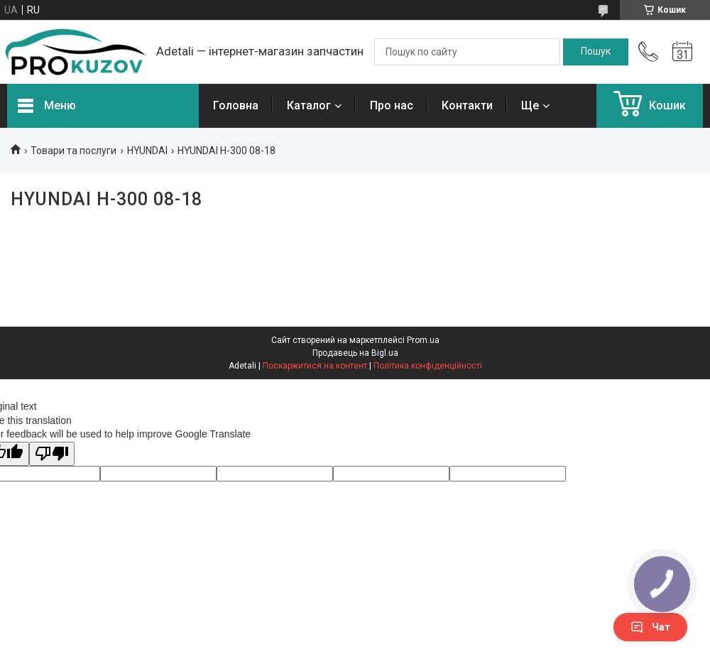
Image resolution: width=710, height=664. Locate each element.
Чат (650, 627)
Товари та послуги (73, 150)
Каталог (309, 105)
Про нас (391, 105)
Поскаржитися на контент (315, 366)
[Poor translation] (52, 454)
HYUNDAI (147, 150)
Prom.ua (423, 340)
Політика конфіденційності (427, 366)
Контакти (467, 105)
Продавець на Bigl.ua (355, 353)
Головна (235, 105)
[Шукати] (595, 51)
